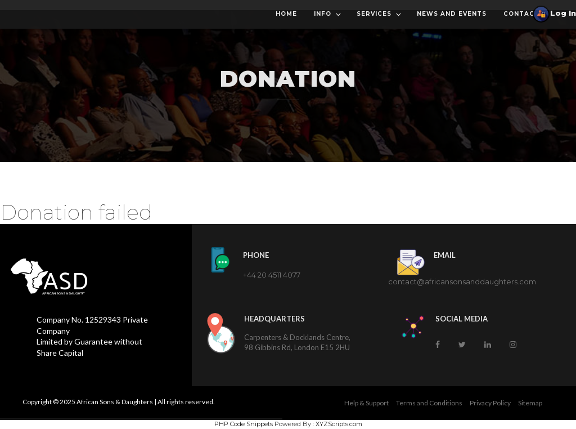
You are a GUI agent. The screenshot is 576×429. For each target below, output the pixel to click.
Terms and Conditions (429, 403)
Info (328, 14)
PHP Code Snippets (243, 424)
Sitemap (530, 403)
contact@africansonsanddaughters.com (462, 281)
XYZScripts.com (339, 424)
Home (286, 13)
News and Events (452, 13)
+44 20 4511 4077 (271, 274)
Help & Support (366, 403)
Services (380, 14)
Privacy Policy (490, 403)
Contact (521, 13)
